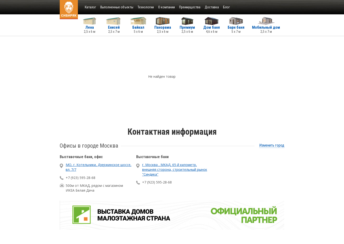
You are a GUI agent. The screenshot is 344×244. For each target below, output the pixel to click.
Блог (226, 7)
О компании (166, 7)
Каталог (90, 7)
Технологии (146, 7)
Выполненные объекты (116, 7)
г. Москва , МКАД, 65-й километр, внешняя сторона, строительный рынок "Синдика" (174, 169)
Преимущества (189, 7)
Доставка (212, 7)
